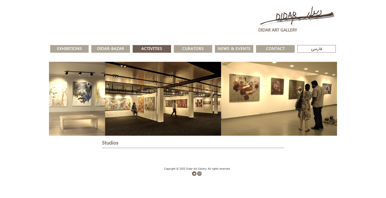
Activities (151, 49)
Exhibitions (69, 49)
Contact (275, 49)
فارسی (316, 49)
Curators (193, 49)
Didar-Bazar (110, 49)
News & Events (234, 49)
